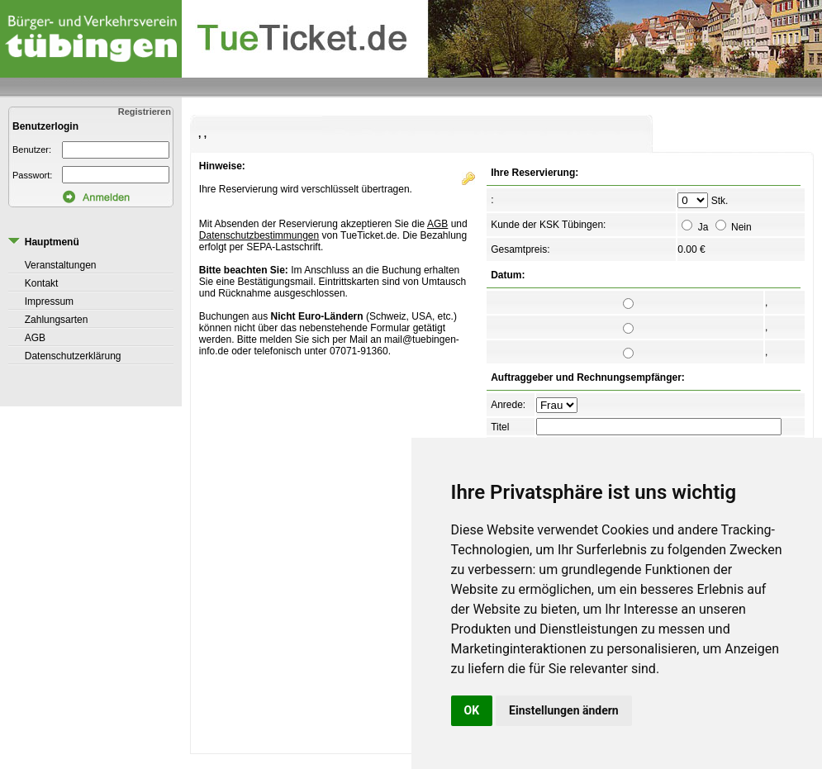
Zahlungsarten (56, 319)
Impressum (49, 301)
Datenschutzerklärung (73, 356)
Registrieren (145, 111)
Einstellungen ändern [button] (564, 710)
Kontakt (42, 283)
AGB (35, 338)
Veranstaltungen (61, 265)
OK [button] (472, 710)
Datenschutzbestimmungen (259, 235)
